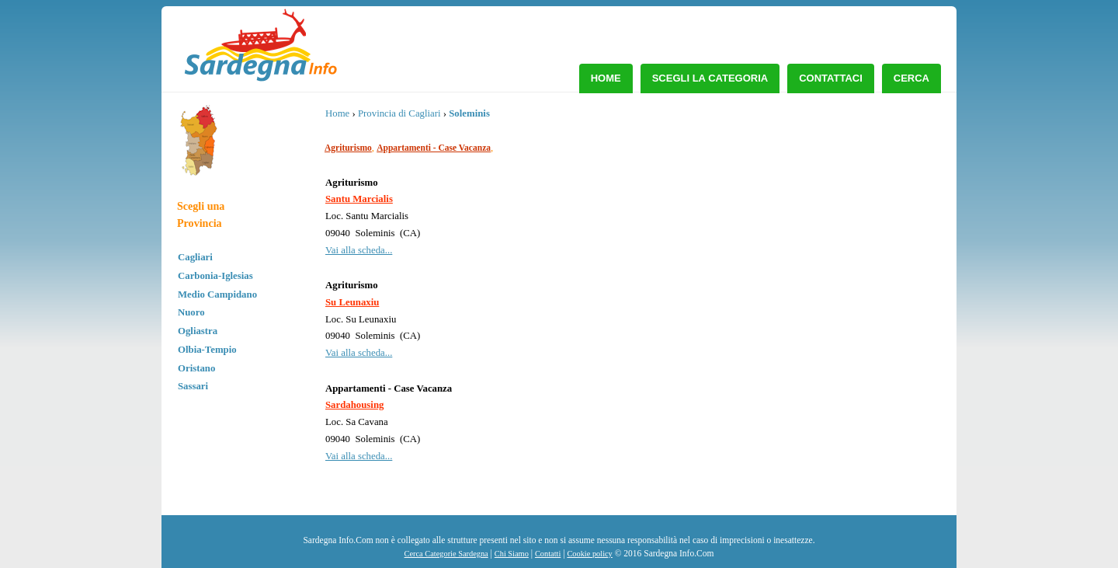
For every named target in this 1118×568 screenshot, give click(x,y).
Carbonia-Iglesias (215, 275)
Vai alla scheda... (358, 250)
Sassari (193, 386)
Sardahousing (354, 404)
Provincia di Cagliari (399, 113)
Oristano (196, 368)
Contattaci (831, 78)
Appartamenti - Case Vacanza (434, 147)
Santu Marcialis (359, 198)
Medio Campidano (217, 294)
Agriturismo (348, 147)
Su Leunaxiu (352, 302)
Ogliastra (197, 331)
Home (606, 78)
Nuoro (191, 312)
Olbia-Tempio (207, 349)
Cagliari (195, 257)
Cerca (911, 78)
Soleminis (469, 113)
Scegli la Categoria (710, 78)
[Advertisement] (815, 221)
